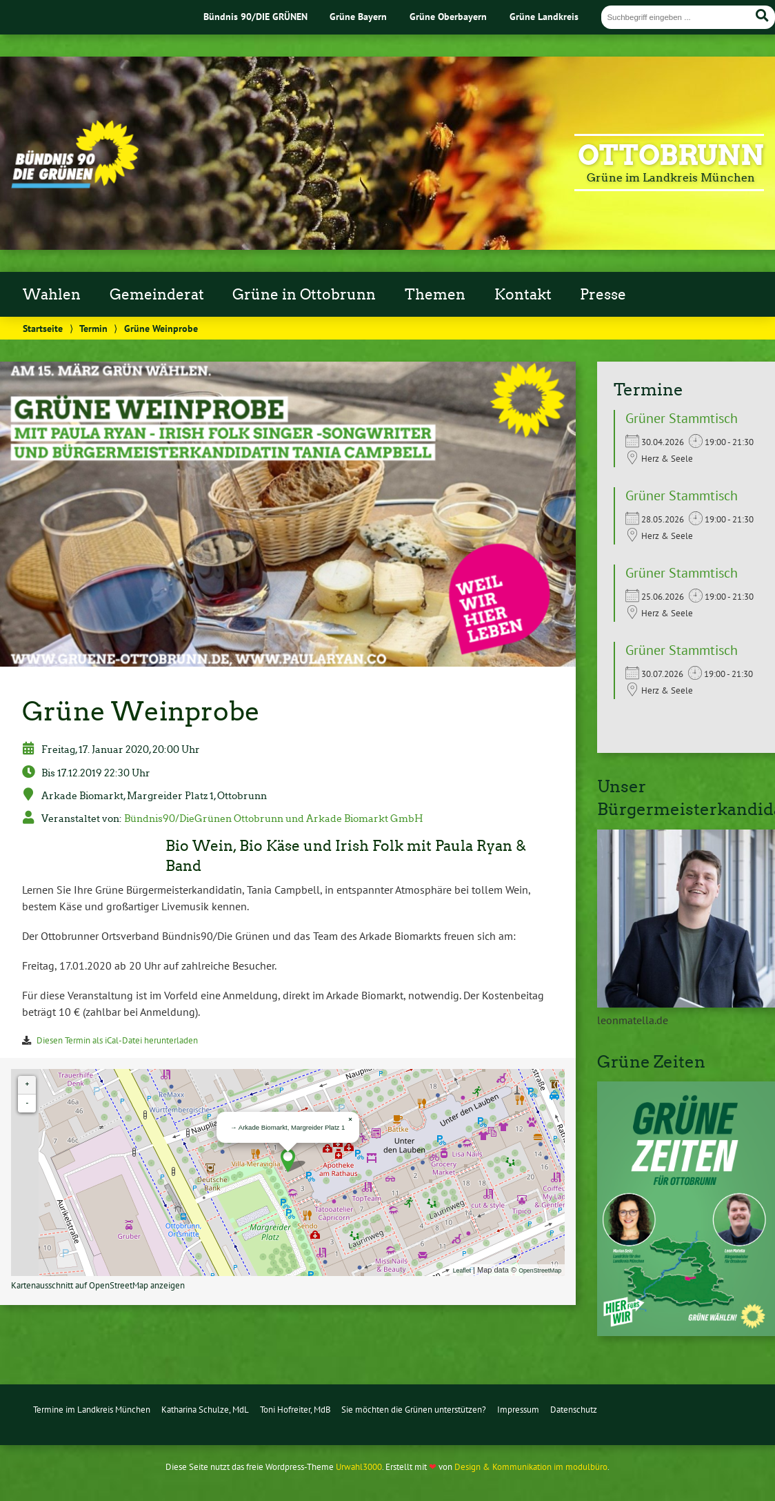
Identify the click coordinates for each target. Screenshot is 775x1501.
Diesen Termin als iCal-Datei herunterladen (117, 1040)
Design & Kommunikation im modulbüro (530, 1467)
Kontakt (523, 295)
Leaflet (462, 1270)
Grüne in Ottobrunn (304, 295)
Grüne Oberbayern (448, 16)
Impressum (518, 1409)
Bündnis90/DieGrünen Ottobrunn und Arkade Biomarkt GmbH (273, 818)
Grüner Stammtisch (681, 418)
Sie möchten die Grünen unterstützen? (413, 1409)
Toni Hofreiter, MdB (295, 1409)
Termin (93, 328)
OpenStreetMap (540, 1270)
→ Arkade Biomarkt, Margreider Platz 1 (287, 1127)
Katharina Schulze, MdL (205, 1409)
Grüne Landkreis (544, 16)
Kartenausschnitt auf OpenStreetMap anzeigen (98, 1285)
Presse (603, 295)
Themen (435, 295)
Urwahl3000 (359, 1467)
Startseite (43, 328)
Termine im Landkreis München (91, 1409)
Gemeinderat (157, 295)
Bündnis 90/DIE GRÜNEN (255, 16)
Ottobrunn (671, 155)
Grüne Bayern (358, 16)
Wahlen (52, 295)
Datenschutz (573, 1409)
